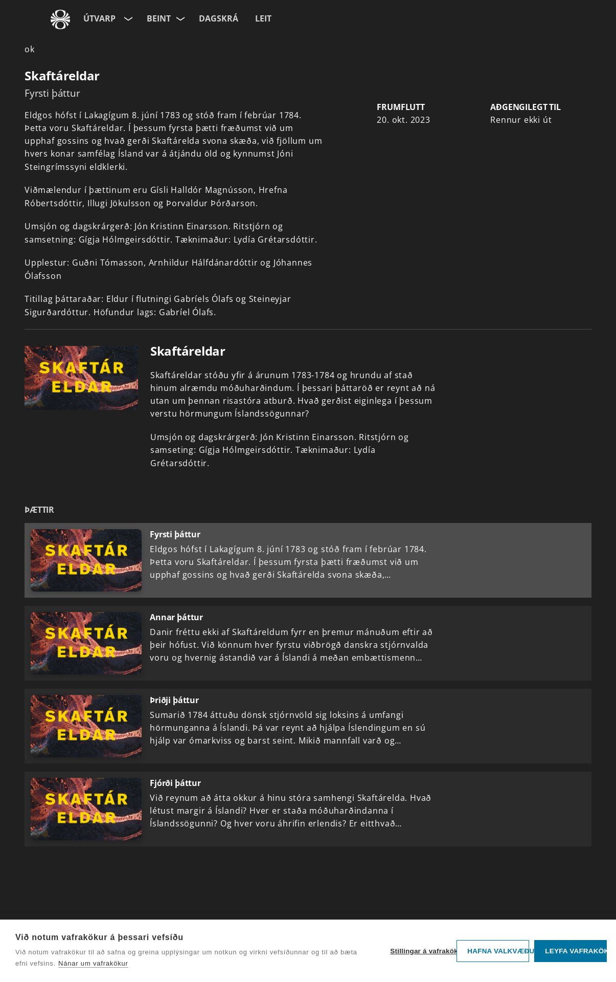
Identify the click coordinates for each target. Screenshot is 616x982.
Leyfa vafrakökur (576, 951)
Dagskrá (218, 18)
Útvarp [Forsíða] (99, 18)
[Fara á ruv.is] (60, 19)
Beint (159, 18)
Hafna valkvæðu (498, 951)
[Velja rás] (181, 17)
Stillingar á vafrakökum (420, 951)
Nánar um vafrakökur (93, 963)
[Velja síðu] (127, 17)
